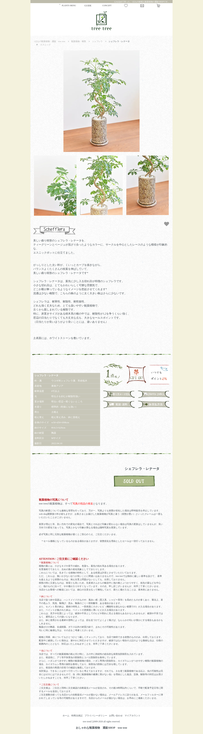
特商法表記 (77, 715)
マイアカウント (132, 715)
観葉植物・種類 (78, 41)
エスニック (45, 44)
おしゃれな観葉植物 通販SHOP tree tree (101, 727)
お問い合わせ (116, 715)
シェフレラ (97, 41)
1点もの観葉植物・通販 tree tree (49, 41)
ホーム (66, 715)
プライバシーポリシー (96, 715)
